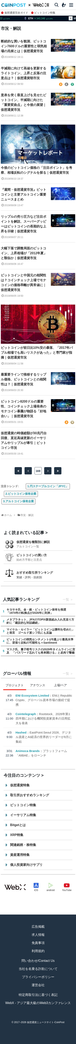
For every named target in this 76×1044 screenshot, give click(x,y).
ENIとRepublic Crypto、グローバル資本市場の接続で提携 (43, 700)
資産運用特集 (20, 855)
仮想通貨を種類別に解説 (33, 542)
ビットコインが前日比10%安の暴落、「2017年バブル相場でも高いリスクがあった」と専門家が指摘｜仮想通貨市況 (37, 352)
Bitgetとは (18, 825)
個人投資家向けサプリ (26, 864)
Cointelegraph (25, 714)
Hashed (20, 732)
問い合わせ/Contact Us (38, 960)
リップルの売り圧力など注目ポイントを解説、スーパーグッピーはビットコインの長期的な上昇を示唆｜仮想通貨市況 (23, 224)
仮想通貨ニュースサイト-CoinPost (45, 1022)
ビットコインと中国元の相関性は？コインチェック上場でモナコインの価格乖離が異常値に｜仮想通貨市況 (23, 283)
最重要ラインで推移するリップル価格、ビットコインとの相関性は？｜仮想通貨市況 (23, 379)
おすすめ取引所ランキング (34, 572)
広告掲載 (38, 926)
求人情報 (38, 934)
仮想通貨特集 (20, 785)
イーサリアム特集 (23, 815)
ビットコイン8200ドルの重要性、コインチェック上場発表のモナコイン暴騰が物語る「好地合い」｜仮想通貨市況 (23, 409)
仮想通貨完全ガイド (14, 12)
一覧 (66, 599)
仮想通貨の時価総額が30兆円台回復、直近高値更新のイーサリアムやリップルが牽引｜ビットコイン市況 (24, 440)
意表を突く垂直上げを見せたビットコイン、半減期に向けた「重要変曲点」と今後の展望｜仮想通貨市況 (23, 102)
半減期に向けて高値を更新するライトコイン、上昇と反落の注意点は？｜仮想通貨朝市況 (23, 73)
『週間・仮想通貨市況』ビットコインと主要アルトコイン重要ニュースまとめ (23, 194)
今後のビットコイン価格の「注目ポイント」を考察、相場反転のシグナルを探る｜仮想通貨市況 (36, 170)
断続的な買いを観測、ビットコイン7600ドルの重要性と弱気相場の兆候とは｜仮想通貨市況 (24, 46)
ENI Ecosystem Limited (32, 695)
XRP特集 (16, 835)
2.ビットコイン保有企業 (20, 493)
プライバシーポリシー (38, 977)
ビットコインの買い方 (31, 555)
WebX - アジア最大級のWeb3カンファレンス (38, 1003)
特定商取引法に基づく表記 (38, 995)
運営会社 (38, 985)
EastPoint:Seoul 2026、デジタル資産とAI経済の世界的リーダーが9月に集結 (43, 737)
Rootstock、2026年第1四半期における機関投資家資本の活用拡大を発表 (42, 718)
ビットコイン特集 (43, 12)
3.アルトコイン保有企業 (18, 501)
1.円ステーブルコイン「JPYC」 (47, 486)
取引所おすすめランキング (29, 795)
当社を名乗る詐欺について (38, 969)
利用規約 (38, 951)
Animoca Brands (27, 751)
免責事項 (38, 943)
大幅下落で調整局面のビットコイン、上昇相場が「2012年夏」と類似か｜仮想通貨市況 (24, 253)
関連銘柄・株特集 (23, 845)
